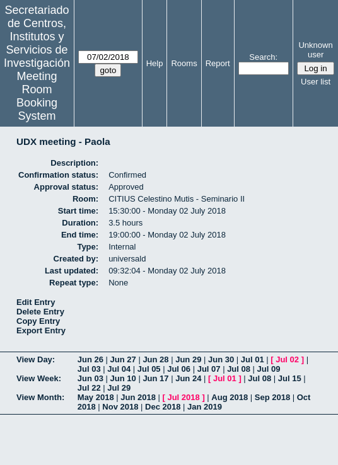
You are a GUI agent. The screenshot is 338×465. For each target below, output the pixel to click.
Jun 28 (155, 359)
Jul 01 (252, 359)
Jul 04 (119, 369)
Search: (263, 57)
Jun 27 (123, 359)
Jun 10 (123, 378)
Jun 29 (188, 359)
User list (315, 81)
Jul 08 (238, 369)
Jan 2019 (204, 406)
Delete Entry (40, 311)
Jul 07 (209, 369)
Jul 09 (269, 369)
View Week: (38, 378)
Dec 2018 (162, 406)
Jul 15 (289, 378)
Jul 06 (178, 369)
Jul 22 (89, 388)
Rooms (184, 63)
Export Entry (41, 330)
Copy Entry (38, 321)
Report (218, 63)
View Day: (35, 359)
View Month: (40, 397)
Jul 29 (119, 388)
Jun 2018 (138, 397)
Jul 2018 (183, 397)
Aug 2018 (229, 397)
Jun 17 (155, 378)
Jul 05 (149, 369)
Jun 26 (90, 359)
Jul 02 (287, 359)
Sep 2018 (272, 397)
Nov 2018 (120, 406)
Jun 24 (188, 378)
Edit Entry (35, 302)
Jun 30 (221, 359)
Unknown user (315, 49)
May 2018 (96, 397)
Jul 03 (89, 369)
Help (154, 63)
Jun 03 (90, 378)
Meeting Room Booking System (36, 96)
